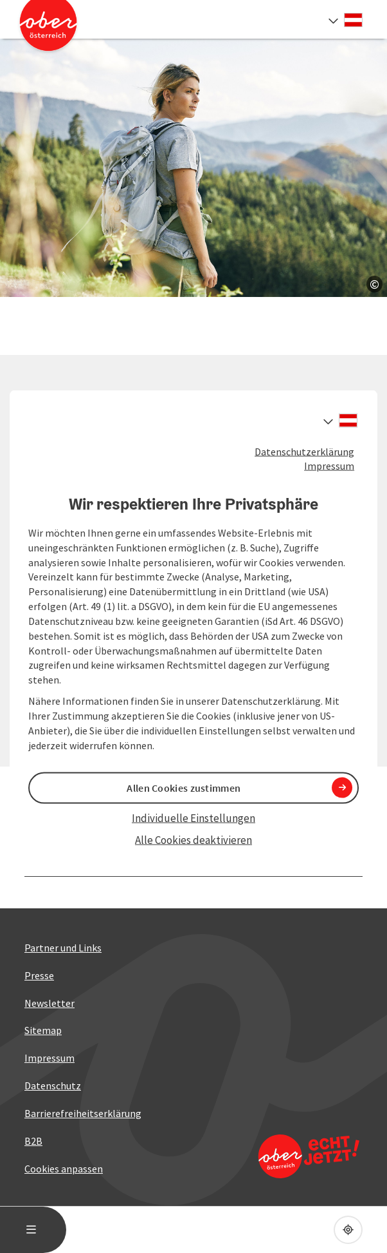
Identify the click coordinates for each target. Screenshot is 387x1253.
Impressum (329, 465)
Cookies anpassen (63, 1168)
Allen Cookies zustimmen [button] (183, 787)
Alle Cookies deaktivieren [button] (193, 840)
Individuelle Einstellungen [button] (193, 817)
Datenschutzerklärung (304, 451)
